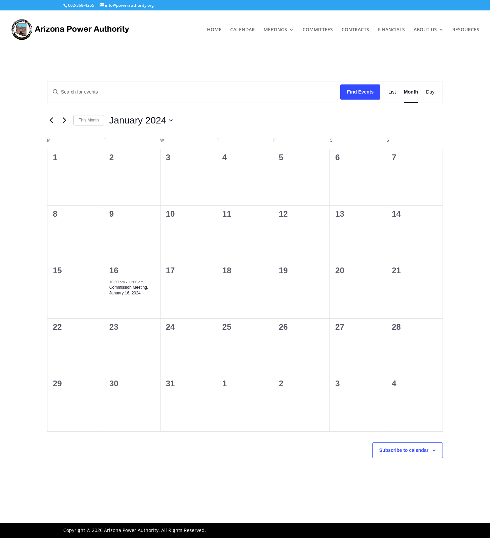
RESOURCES (465, 30)
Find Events (360, 92)
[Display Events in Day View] (430, 92)
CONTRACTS (355, 30)
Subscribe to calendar (403, 450)
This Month (89, 120)
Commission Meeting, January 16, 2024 (128, 290)
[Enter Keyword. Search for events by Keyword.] (193, 92)
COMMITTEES (318, 30)
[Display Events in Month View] (411, 92)
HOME (214, 30)
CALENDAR (242, 30)
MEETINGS (275, 30)
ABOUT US (425, 30)
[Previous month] (51, 120)
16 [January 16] (113, 270)
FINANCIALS (391, 30)
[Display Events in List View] (392, 92)
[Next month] (64, 120)
